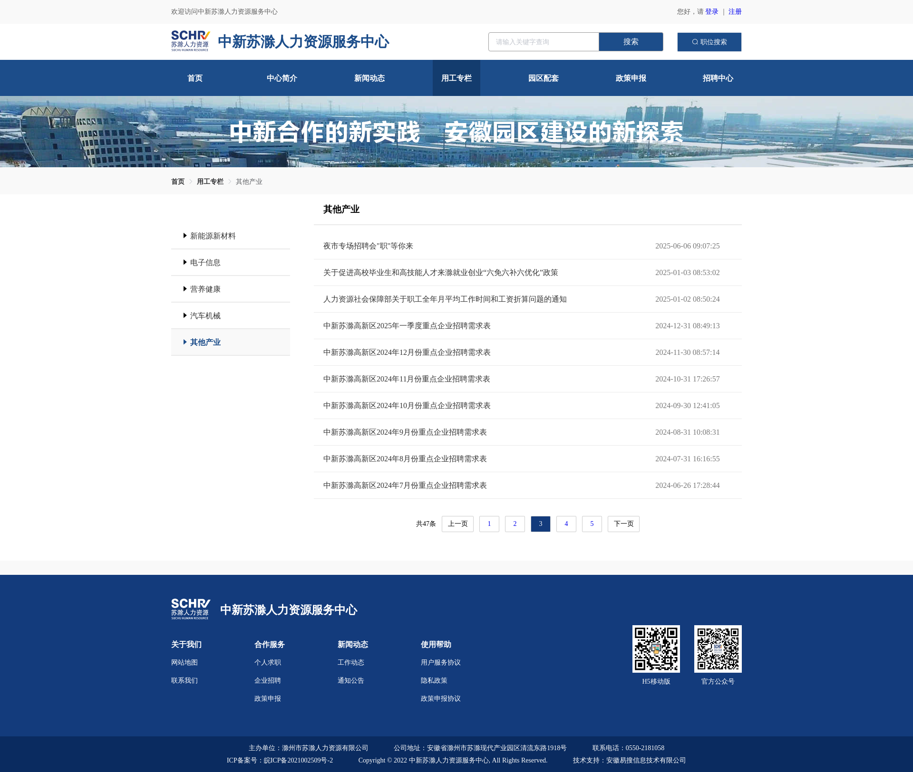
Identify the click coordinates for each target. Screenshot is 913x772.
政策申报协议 (441, 698)
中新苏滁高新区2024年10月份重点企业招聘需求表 (407, 405)
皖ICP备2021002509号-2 (298, 760)
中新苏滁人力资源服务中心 (288, 610)
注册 (735, 11)
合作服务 (269, 644)
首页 (195, 78)
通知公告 (351, 680)
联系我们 (184, 680)
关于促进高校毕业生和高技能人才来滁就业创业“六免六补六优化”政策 (440, 272)
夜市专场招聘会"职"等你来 (368, 246)
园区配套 (543, 78)
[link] (178, 181)
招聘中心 (718, 78)
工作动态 (351, 662)
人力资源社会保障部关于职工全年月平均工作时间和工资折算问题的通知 (445, 299)
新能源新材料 (213, 236)
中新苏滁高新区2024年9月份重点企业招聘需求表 (405, 432)
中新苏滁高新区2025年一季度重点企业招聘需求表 (407, 326)
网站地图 (184, 662)
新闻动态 (369, 78)
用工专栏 (456, 78)
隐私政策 (434, 680)
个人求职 (267, 662)
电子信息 (205, 262)
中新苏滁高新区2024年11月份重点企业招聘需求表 (406, 379)
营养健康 (205, 289)
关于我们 (186, 644)
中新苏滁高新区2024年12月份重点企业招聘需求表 (407, 352)
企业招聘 (267, 680)
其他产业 (249, 181)
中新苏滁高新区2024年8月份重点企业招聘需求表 (405, 459)
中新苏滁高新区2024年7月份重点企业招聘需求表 (405, 485)
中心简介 (282, 78)
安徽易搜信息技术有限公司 (646, 760)
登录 (712, 11)
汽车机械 (205, 316)
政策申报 (631, 78)
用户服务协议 (441, 662)
